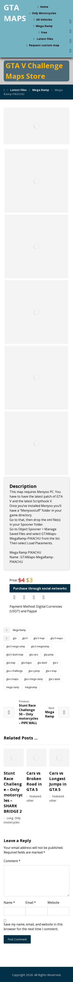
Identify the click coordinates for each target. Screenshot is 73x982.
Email (31, 902)
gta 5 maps (56, 638)
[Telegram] (14, 597)
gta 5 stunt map (14, 654)
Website (53, 902)
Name (9, 902)
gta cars (33, 654)
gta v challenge (14, 671)
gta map (10, 662)
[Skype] (34, 597)
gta (14, 638)
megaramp (31, 687)
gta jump (49, 654)
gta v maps (12, 679)
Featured (35, 796)
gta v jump (34, 671)
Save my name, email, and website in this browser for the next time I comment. (33, 926)
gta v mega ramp (33, 679)
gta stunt (42, 662)
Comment (12, 861)
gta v (55, 662)
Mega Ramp (19, 630)
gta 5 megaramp (40, 646)
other (29, 800)
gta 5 (25, 638)
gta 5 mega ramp (15, 646)
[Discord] (24, 597)
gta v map (51, 671)
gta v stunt (54, 679)
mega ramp (12, 687)
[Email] (43, 597)
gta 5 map (39, 638)
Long (10, 818)
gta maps (26, 662)
